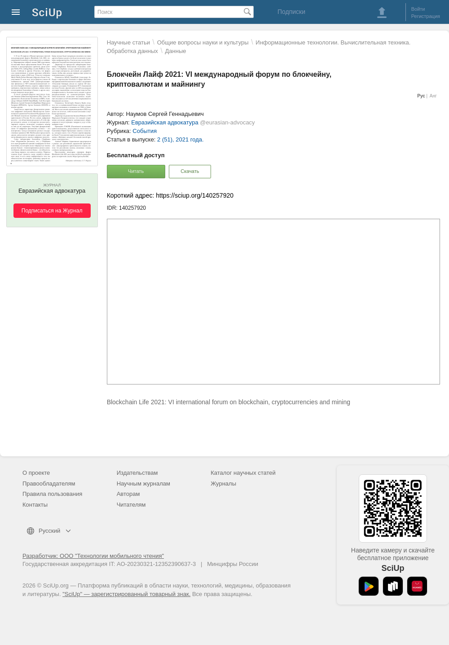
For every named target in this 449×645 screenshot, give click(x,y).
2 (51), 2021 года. (180, 139)
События (144, 131)
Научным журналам (143, 483)
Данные (175, 51)
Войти (418, 9)
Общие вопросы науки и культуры (203, 42)
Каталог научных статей (243, 472)
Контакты (35, 504)
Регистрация (425, 16)
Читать (136, 171)
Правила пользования (52, 493)
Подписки (291, 11)
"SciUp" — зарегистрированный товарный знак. (126, 594)
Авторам (128, 493)
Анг (433, 95)
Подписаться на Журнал (52, 211)
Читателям (131, 504)
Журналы (223, 483)
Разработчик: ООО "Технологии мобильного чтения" (93, 555)
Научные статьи (128, 42)
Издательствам (137, 472)
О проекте (36, 472)
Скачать (189, 171)
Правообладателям (48, 483)
